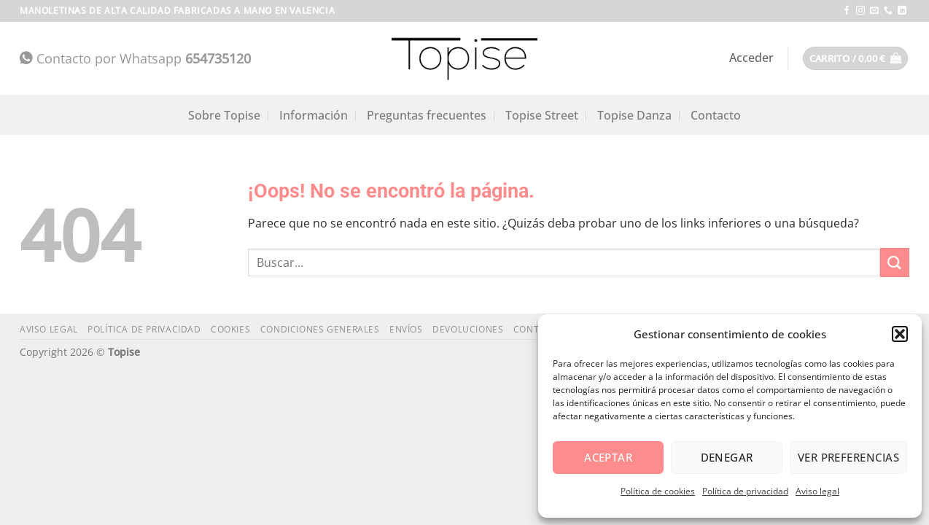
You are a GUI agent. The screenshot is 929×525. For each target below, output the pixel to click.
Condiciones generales (320, 329)
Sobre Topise (224, 115)
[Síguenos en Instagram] (860, 11)
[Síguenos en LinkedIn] (902, 11)
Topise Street (541, 115)
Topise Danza (634, 115)
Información (313, 115)
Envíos (406, 329)
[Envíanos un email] (874, 11)
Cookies (230, 329)
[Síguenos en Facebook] (846, 11)
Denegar (727, 457)
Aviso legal (817, 491)
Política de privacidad (745, 491)
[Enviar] (894, 262)
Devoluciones (467, 329)
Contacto (716, 115)
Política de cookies (658, 491)
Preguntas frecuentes (426, 115)
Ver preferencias (848, 457)
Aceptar (608, 457)
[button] (900, 334)
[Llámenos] (888, 11)
